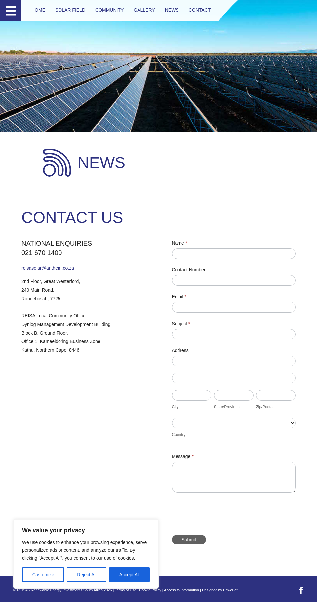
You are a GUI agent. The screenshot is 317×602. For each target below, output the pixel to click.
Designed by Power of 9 (221, 590)
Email (179, 296)
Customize (43, 574)
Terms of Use (125, 590)
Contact (200, 10)
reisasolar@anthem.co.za (47, 268)
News (172, 10)
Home (38, 10)
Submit (189, 539)
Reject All (86, 574)
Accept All (129, 574)
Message (183, 456)
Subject (181, 323)
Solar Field (70, 10)
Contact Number (189, 269)
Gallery (144, 10)
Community (109, 10)
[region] (86, 554)
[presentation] (222, 512)
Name (179, 243)
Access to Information (181, 590)
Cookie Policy (150, 590)
